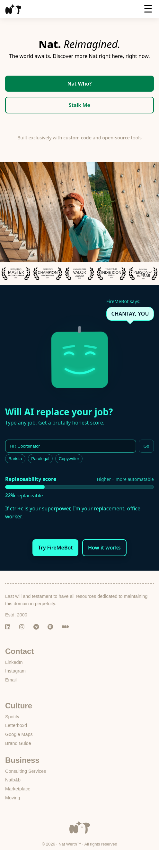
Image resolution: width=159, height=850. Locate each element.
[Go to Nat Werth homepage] (79, 832)
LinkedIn (13, 662)
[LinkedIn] (9, 627)
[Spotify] (52, 627)
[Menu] (148, 11)
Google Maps (19, 734)
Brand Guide (18, 743)
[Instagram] (23, 627)
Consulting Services (25, 771)
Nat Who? (79, 83)
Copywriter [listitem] (69, 458)
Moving (12, 797)
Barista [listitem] (15, 458)
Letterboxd (16, 725)
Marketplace (17, 788)
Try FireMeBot (55, 547)
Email (11, 679)
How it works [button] (104, 547)
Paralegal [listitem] (40, 458)
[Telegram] (37, 627)
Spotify (12, 716)
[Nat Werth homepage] (13, 9)
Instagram (15, 670)
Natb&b (13, 779)
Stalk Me (79, 105)
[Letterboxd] (66, 627)
